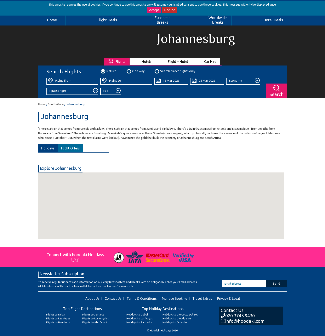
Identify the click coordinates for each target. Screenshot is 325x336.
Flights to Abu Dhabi (94, 322)
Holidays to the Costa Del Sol (180, 314)
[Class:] (243, 81)
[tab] (117, 61)
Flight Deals (107, 20)
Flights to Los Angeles (95, 318)
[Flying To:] (126, 81)
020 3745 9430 (238, 315)
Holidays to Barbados (139, 322)
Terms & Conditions (142, 298)
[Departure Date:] (171, 81)
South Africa (56, 104)
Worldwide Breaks (218, 20)
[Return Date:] (207, 81)
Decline (169, 10)
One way (135, 71)
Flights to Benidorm (58, 322)
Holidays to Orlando (174, 322)
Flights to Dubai (55, 314)
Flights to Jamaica (93, 314)
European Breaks (162, 20)
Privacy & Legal (228, 298)
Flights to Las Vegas (58, 318)
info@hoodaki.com (242, 321)
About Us (92, 298)
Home (52, 20)
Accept (154, 10)
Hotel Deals (273, 20)
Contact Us (113, 298)
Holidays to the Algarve (176, 318)
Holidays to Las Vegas (139, 318)
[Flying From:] (72, 81)
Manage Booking (174, 298)
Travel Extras (202, 298)
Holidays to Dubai (137, 314)
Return (108, 71)
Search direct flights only (174, 71)
